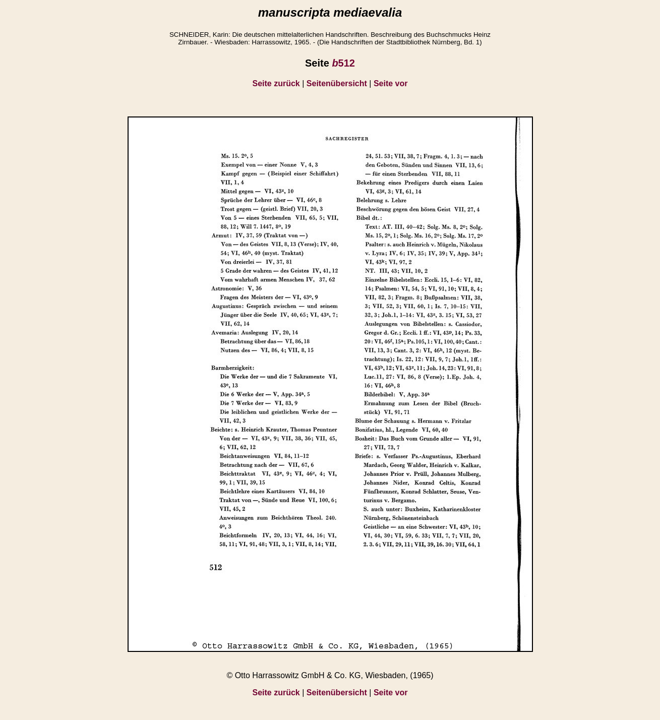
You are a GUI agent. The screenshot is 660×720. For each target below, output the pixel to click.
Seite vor (391, 83)
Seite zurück (276, 83)
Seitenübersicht (337, 83)
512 (343, 63)
